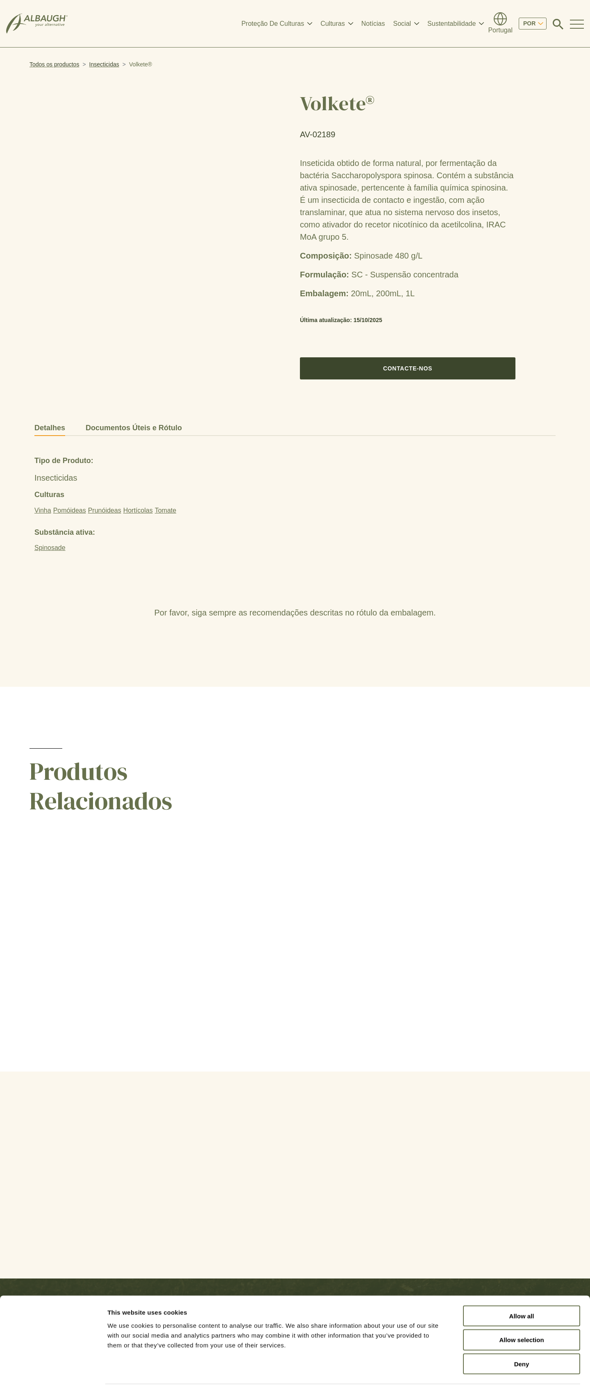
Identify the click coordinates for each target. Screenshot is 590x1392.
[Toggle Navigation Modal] (577, 24)
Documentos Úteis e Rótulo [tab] (134, 428)
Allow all (521, 1291)
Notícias (373, 23)
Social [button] (402, 23)
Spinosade (50, 547)
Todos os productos (54, 64)
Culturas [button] (332, 23)
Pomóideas (69, 510)
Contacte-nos (407, 368)
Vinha (42, 510)
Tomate (165, 510)
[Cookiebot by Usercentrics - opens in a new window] (53, 1376)
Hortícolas (138, 510)
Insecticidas (104, 64)
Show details (430, 1375)
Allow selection (521, 1315)
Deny (521, 1339)
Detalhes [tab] (49, 428)
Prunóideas (104, 510)
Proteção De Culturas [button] (272, 23)
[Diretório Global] (500, 23)
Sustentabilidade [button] (451, 23)
